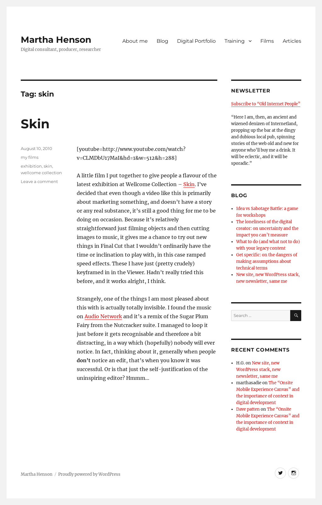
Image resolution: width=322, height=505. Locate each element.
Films (267, 41)
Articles (292, 41)
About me (135, 41)
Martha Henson (56, 39)
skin (48, 166)
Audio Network (103, 316)
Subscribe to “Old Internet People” (265, 104)
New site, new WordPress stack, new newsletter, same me (258, 369)
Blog (162, 41)
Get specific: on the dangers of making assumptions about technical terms (266, 261)
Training (235, 41)
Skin (35, 123)
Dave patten (248, 409)
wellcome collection (41, 172)
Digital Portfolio (196, 41)
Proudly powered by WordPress (89, 474)
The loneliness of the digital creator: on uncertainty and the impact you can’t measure (267, 228)
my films (29, 157)
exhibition (31, 166)
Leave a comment (39, 181)
